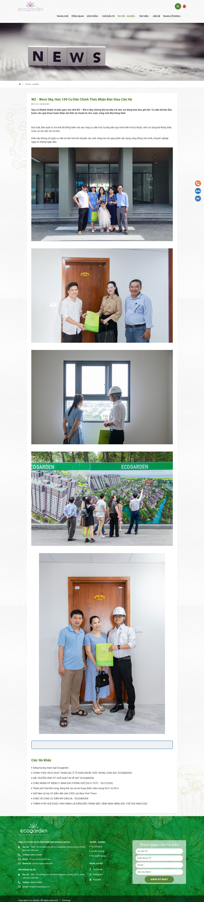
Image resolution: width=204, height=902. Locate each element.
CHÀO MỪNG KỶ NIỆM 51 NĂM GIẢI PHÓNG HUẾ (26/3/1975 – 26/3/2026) (72, 783)
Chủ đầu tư (108, 16)
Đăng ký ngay (159, 879)
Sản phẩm (93, 16)
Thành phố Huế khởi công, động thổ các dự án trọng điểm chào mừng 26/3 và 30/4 (74, 788)
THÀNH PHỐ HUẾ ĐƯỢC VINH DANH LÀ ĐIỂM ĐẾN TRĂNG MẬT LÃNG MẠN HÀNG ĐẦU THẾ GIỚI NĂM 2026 (89, 803)
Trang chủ (62, 16)
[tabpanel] (102, 52)
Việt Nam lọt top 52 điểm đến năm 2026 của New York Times (64, 793)
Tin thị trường (97, 851)
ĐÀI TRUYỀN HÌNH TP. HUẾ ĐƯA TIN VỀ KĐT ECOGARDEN (62, 778)
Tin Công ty (96, 846)
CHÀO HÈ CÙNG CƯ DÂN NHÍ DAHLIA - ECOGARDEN (59, 798)
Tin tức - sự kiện (127, 16)
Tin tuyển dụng (97, 856)
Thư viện (144, 16)
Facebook (96, 869)
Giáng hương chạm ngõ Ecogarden (50, 767)
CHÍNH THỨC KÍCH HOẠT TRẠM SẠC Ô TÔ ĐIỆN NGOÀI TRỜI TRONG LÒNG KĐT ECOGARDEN (81, 772)
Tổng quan (77, 16)
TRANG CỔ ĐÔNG (172, 16)
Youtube (95, 880)
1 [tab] (102, 77)
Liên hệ (156, 16)
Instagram (96, 874)
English (184, 6)
